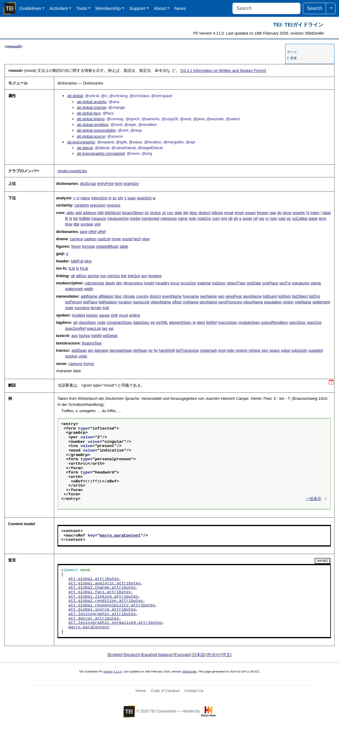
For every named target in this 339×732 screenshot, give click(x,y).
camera (76, 239)
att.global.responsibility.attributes (111, 605)
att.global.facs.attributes (99, 592)
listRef (211, 322)
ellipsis (217, 212)
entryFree (105, 183)
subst (285, 350)
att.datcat (85, 147)
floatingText (91, 343)
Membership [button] (108, 8)
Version (108, 671)
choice (155, 212)
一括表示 (313, 499)
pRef (102, 231)
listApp (84, 335)
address (90, 212)
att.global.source (91, 136)
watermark (74, 288)
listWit (97, 335)
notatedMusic (107, 246)
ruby (273, 218)
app (74, 335)
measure (98, 218)
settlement (321, 302)
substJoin (299, 350)
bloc (118, 296)
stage (313, 218)
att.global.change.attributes (102, 587)
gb (279, 212)
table (124, 246)
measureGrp (118, 218)
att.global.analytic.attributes (104, 583)
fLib (72, 268)
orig (224, 218)
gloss (286, 212)
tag (104, 328)
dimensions (133, 283)
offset (177, 302)
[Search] (266, 8)
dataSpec (141, 322)
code (101, 322)
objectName (161, 302)
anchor (93, 276)
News (180, 8)
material (204, 283)
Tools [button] (81, 8)
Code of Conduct (165, 690)
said (281, 218)
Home (140, 690)
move (116, 239)
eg (153, 322)
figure (76, 246)
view (146, 239)
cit (164, 212)
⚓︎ (325, 499)
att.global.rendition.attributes (105, 601)
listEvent (270, 296)
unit (97, 224)
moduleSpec (249, 322)
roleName (303, 302)
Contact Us (193, 690)
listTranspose (187, 350)
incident (78, 315)
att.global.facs (89, 113)
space (274, 350)
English (115, 654)
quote (247, 218)
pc (115, 198)
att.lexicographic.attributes (102, 614)
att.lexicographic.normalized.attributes (115, 623)
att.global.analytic (92, 102)
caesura (75, 363)
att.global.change (91, 107)
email (229, 212)
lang (83, 231)
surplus (71, 356)
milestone (168, 218)
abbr (70, 212)
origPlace (270, 283)
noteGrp (204, 218)
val (110, 328)
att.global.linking (90, 119)
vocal (123, 315)
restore (241, 350)
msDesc (218, 283)
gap (273, 212)
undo (83, 356)
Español (149, 654)
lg (70, 218)
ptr (236, 218)
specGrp (314, 322)
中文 (226, 654)
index (315, 212)
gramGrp (131, 183)
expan (250, 212)
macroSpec (228, 322)
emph (239, 212)
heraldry (162, 283)
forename (191, 296)
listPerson (73, 302)
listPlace (90, 302)
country (142, 296)
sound (127, 239)
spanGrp (144, 198)
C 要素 (292, 58)
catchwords (94, 283)
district (155, 296)
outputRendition (274, 322)
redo (231, 350)
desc (193, 212)
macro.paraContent (120, 535)
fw (156, 350)
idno (88, 261)
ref (255, 218)
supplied (316, 350)
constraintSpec (119, 322)
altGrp (81, 276)
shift (114, 315)
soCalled (299, 218)
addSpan (79, 350)
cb (147, 212)
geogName (252, 296)
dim (119, 283)
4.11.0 (118, 671)
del (185, 212)
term (323, 218)
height (149, 283)
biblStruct (113, 212)
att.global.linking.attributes (103, 596)
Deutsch (132, 654)
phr (120, 198)
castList (103, 239)
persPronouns (230, 302)
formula (88, 246)
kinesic (92, 315)
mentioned (150, 218)
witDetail (110, 335)
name (183, 218)
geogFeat (233, 296)
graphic (299, 212)
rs (267, 218)
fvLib (84, 268)
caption (90, 239)
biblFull (77, 261)
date (178, 212)
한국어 (213, 654)
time (68, 224)
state (69, 307)
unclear (86, 224)
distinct (204, 212)
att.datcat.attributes (93, 618)
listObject (300, 296)
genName (208, 296)
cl (78, 198)
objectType (236, 283)
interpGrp (99, 198)
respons (113, 205)
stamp (315, 283)
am (90, 350)
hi (307, 212)
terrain (96, 307)
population (273, 302)
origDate (254, 283)
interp (85, 198)
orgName (191, 302)
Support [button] (137, 8)
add (78, 212)
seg (144, 276)
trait (106, 307)
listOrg (314, 296)
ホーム (292, 52)
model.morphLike (72, 171)
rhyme (88, 363)
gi (194, 322)
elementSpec (180, 322)
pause (104, 315)
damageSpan (120, 350)
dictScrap (88, 183)
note (192, 218)
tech (137, 239)
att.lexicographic (81, 142)
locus (174, 283)
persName (208, 302)
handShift (167, 350)
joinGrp (113, 276)
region (288, 302)
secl (265, 350)
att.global (75, 95)
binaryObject (133, 212)
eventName (172, 296)
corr (170, 212)
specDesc (297, 322)
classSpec (87, 322)
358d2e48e (189, 671)
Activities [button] (58, 8)
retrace (254, 350)
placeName (253, 302)
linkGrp (134, 276)
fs (77, 268)
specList (94, 328)
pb (230, 218)
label (326, 212)
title (76, 224)
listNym (284, 296)
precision (97, 205)
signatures (300, 283)
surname (82, 307)
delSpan (140, 350)
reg (261, 218)
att (75, 322)
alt (73, 276)
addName (89, 296)
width (88, 288)
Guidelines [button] (30, 8)
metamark (208, 350)
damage (101, 350)
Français (182, 654)
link (124, 276)
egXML (162, 322)
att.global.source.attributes (102, 609)
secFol (285, 283)
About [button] (160, 8)
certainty (81, 205)
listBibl (84, 218)
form (119, 183)
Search (314, 8)
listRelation (107, 302)
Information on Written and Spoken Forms (223, 70)
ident (201, 322)
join (103, 276)
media (135, 218)
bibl (101, 212)
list (75, 218)
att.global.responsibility (96, 130)
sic (288, 218)
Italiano (165, 654)
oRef (93, 231)
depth (110, 283)
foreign (263, 212)
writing (134, 315)
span (131, 198)
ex (151, 350)
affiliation (106, 296)
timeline (155, 276)
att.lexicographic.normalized (101, 153)
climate (129, 296)
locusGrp (188, 283)
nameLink (141, 302)
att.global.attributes (93, 579)
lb (66, 218)
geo (221, 296)
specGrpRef (75, 328)
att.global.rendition (92, 124)
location (125, 302)
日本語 (198, 654)
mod (221, 350)
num (216, 218)
